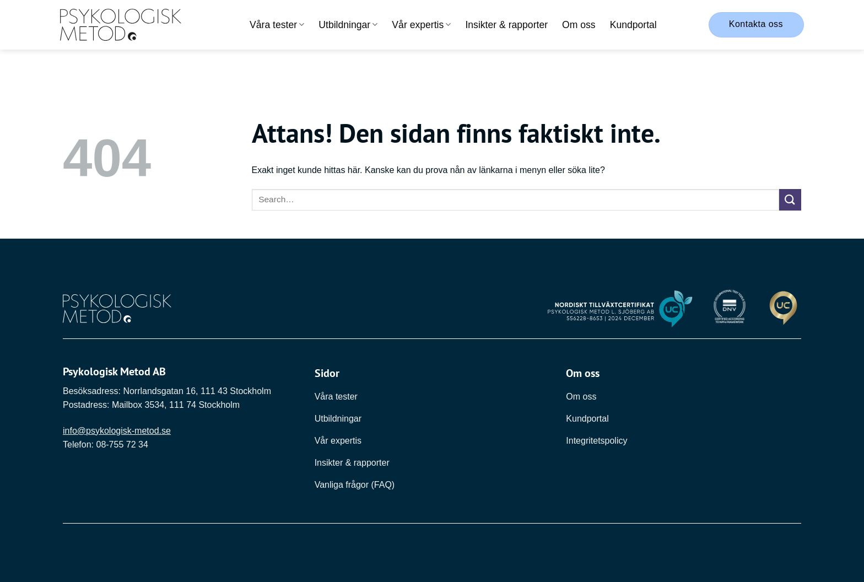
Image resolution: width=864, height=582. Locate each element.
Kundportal (633, 24)
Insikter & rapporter (506, 24)
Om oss (579, 24)
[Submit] (790, 200)
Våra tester (277, 24)
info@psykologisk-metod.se (117, 430)
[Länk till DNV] (729, 309)
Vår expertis (421, 24)
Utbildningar (347, 24)
